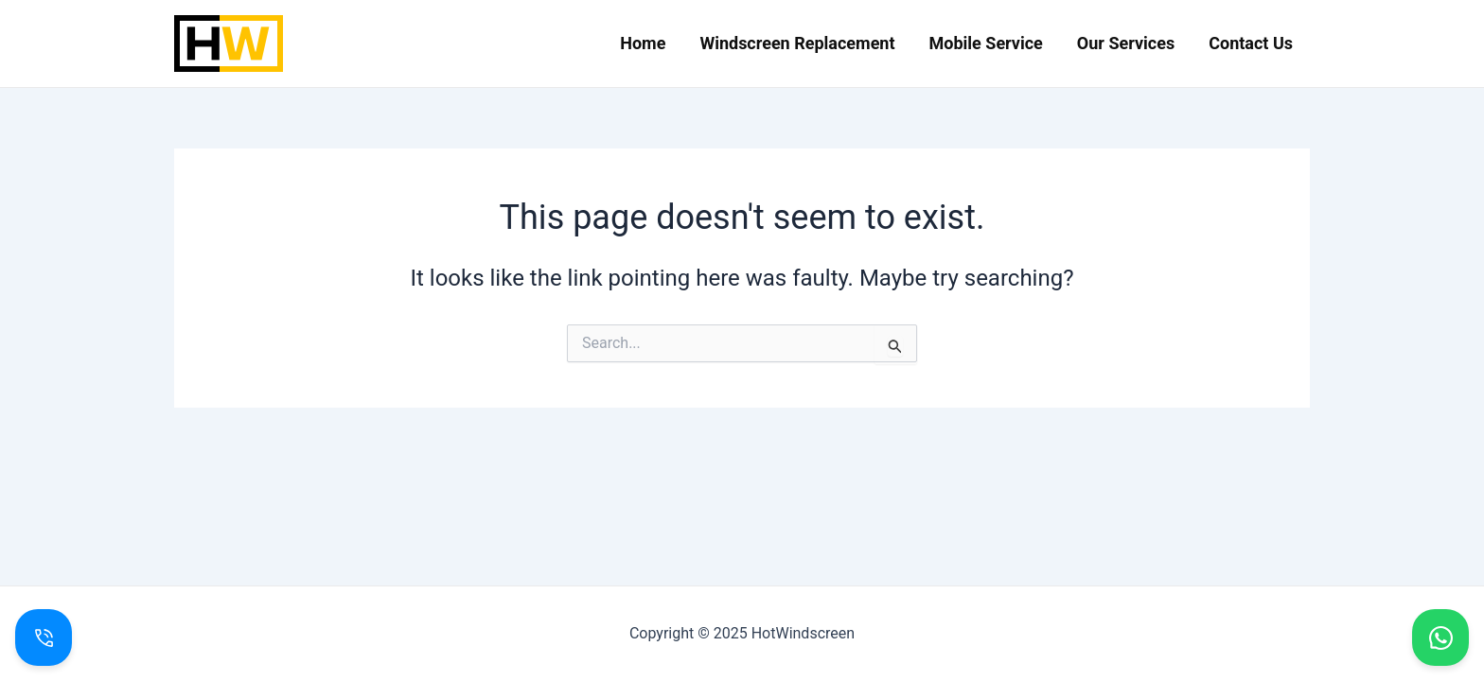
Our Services (1126, 43)
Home (642, 43)
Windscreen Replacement (796, 43)
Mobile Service (986, 43)
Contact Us (1251, 43)
